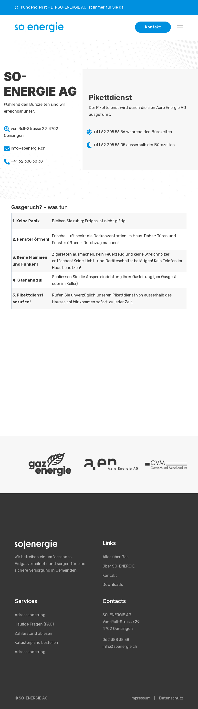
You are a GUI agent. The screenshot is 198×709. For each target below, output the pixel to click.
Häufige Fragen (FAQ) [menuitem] (34, 624)
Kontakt (153, 27)
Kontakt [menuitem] (110, 575)
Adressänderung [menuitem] (30, 615)
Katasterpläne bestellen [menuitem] (36, 642)
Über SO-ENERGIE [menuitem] (119, 566)
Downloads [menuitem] (113, 584)
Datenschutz (171, 698)
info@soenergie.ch (28, 148)
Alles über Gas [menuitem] (115, 557)
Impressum (141, 698)
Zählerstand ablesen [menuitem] (33, 633)
